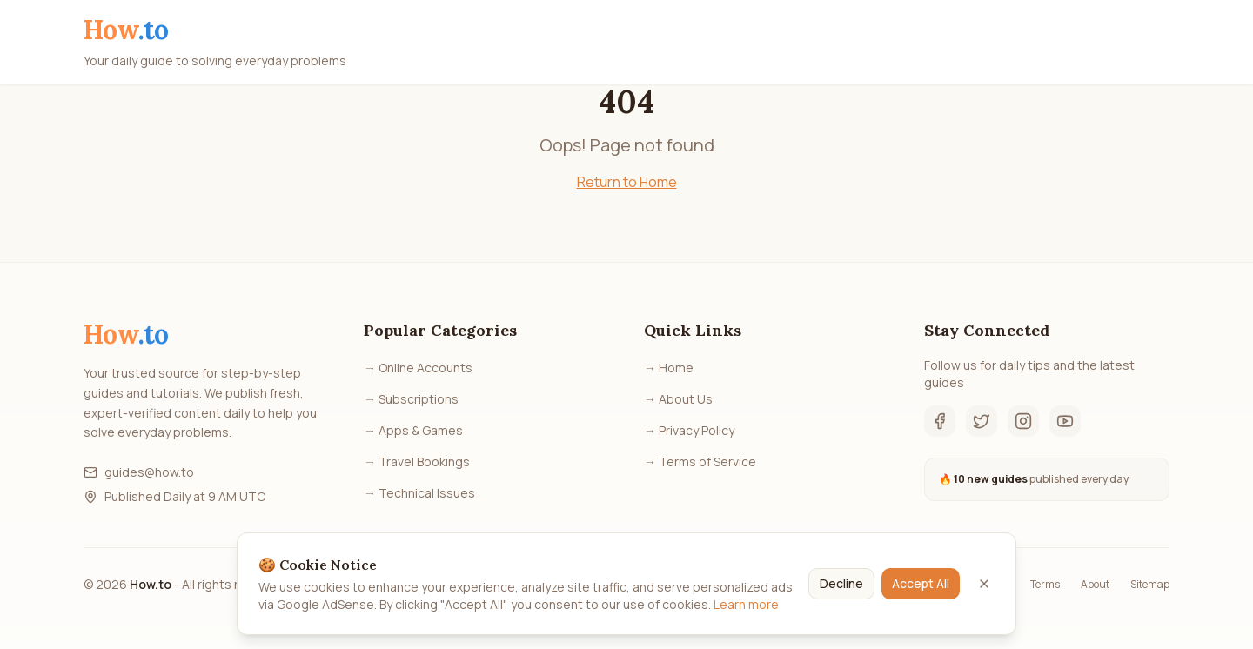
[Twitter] (981, 421)
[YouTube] (1065, 421)
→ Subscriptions (411, 399)
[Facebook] (939, 421)
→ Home (669, 367)
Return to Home (627, 181)
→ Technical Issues (419, 493)
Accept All (920, 589)
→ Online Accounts (418, 367)
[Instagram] (1023, 421)
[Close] (984, 589)
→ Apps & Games (413, 430)
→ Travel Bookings (417, 461)
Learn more (746, 610)
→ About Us (678, 399)
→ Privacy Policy (689, 430)
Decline (841, 589)
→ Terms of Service (700, 461)
